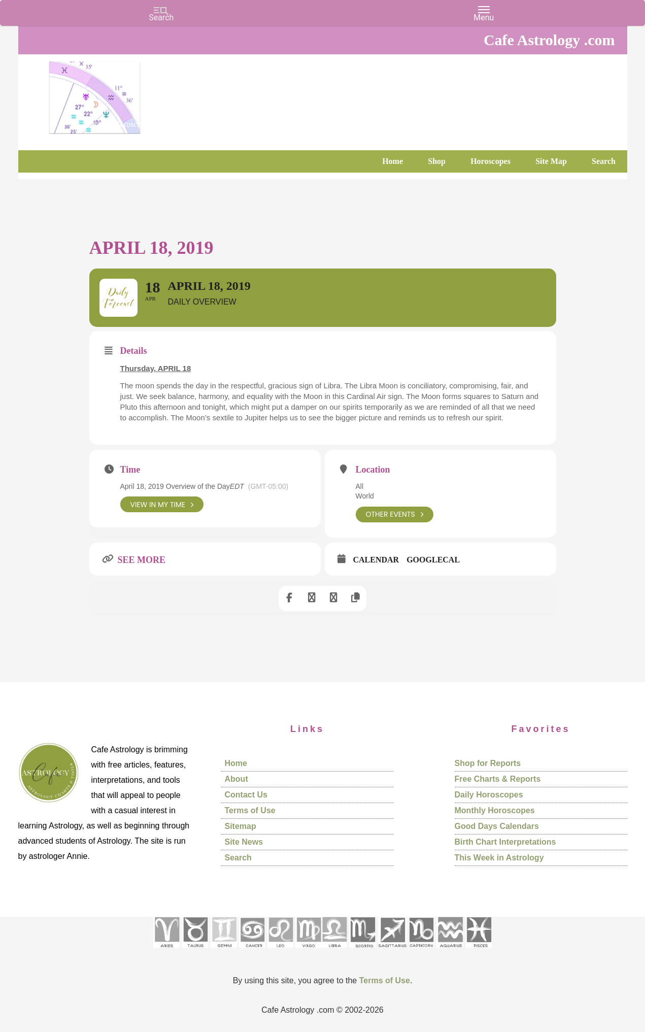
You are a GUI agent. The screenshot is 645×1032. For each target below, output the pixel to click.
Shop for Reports (488, 763)
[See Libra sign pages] (334, 951)
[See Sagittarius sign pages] (392, 951)
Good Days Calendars (497, 826)
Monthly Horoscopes (495, 811)
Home (236, 763)
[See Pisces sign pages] (478, 951)
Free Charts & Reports (498, 779)
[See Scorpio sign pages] (362, 951)
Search (238, 858)
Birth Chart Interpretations (505, 842)
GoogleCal (433, 560)
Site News (244, 842)
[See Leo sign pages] (280, 951)
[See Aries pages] (166, 951)
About (236, 779)
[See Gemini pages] (224, 951)
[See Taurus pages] (195, 951)
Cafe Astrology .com (125, 94)
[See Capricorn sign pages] (421, 951)
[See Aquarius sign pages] (449, 951)
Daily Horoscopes (489, 795)
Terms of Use (250, 811)
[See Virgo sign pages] (308, 951)
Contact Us (246, 795)
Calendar (376, 560)
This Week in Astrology (499, 858)
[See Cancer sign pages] (252, 951)
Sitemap (240, 826)
